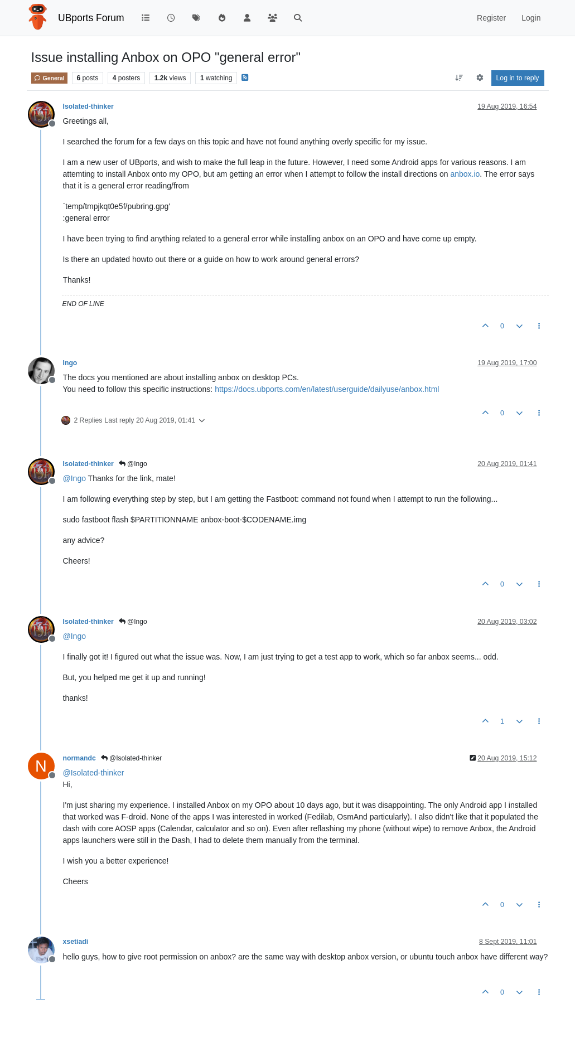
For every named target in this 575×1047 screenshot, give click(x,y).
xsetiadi (76, 942)
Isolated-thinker (88, 106)
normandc (79, 758)
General (49, 78)
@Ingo (133, 464)
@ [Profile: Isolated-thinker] (93, 772)
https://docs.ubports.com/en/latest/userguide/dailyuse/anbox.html (327, 389)
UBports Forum (91, 17)
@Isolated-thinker (131, 758)
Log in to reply (517, 78)
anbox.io (465, 173)
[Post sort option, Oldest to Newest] (459, 78)
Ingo (70, 363)
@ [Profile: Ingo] (74, 478)
